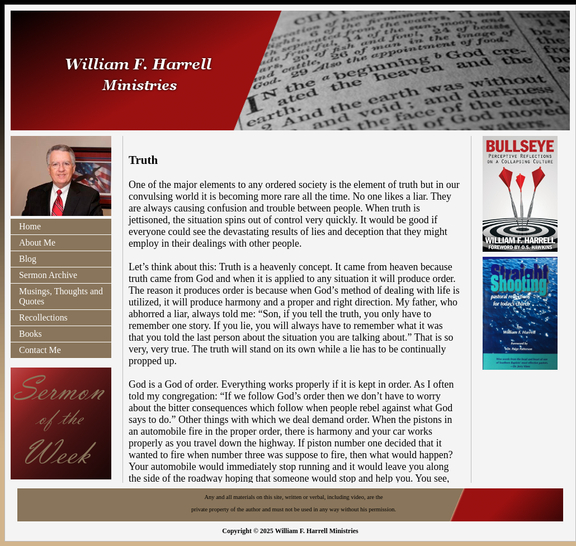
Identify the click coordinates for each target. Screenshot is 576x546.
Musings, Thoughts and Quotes (61, 296)
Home (30, 226)
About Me (37, 242)
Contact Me (40, 350)
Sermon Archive (48, 275)
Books (30, 333)
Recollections (43, 317)
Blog (27, 258)
